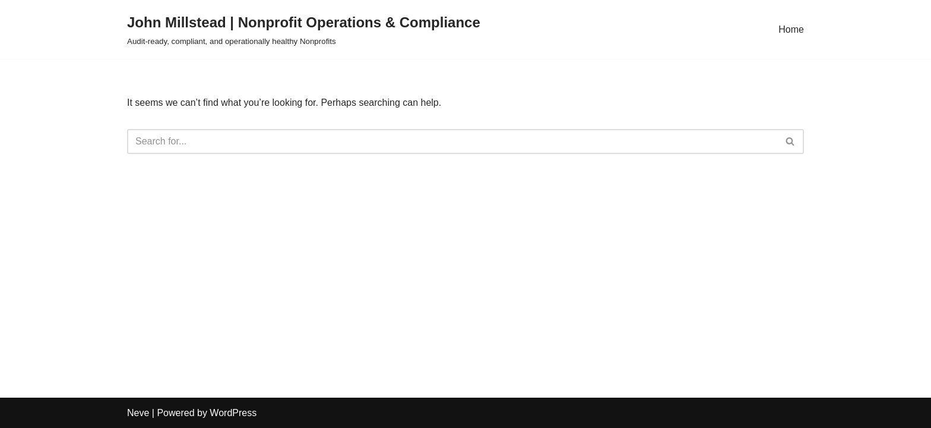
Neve (138, 413)
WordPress (233, 413)
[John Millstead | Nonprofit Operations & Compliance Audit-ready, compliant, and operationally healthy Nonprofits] (303, 29)
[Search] (452, 141)
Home (791, 29)
